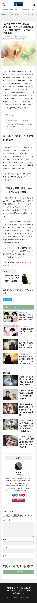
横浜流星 (7, 39)
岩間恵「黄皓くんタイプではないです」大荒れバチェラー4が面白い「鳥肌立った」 (26, 425)
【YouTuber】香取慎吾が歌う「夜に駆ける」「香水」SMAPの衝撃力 (26, 409)
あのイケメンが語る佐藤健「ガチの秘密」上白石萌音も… (26, 345)
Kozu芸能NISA (18, 500)
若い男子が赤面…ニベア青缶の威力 (17, 120)
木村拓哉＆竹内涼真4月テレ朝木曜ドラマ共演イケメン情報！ (26, 394)
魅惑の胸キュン (18, 593)
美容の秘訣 (21, 39)
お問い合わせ (25, 9)
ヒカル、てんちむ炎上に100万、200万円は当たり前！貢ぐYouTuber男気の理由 (26, 441)
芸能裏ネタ (11, 588)
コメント (6, 520)
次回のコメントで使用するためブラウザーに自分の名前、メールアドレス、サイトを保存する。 (18, 566)
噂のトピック (12, 591)
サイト (5, 556)
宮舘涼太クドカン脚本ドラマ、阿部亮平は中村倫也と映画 (26, 317)
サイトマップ (14, 9)
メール (5, 548)
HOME (5, 14)
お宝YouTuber (15, 14)
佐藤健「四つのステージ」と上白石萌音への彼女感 (12, 278)
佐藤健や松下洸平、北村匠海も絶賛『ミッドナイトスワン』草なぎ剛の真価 (26, 360)
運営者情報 (4, 9)
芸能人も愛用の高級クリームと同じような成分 (19, 125)
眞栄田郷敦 (14, 39)
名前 (4, 539)
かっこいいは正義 (23, 588)
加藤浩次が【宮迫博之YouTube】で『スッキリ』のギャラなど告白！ (26, 381)
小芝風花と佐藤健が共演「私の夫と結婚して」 (26, 331)
